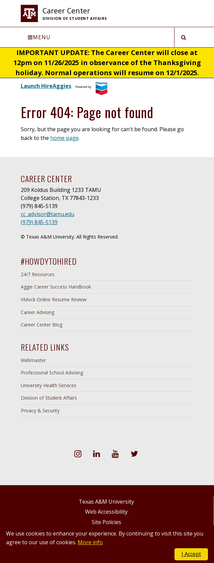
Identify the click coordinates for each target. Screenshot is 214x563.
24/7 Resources (38, 274)
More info (90, 542)
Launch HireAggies (46, 86)
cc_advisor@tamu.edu (47, 214)
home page (64, 138)
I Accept (191, 554)
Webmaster (33, 360)
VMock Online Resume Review (53, 299)
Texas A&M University (106, 501)
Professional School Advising (52, 372)
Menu (39, 37)
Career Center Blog (41, 324)
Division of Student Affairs (49, 398)
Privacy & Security (40, 410)
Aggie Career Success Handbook (56, 287)
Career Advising (37, 312)
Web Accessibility (106, 511)
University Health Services (48, 385)
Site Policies (106, 522)
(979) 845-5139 (39, 222)
